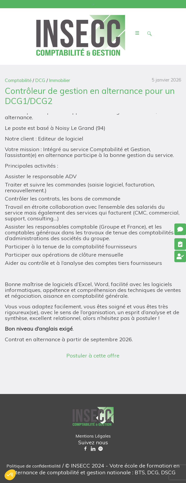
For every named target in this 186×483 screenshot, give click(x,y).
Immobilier (59, 80)
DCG (40, 80)
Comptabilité (18, 80)
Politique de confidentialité (34, 466)
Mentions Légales (93, 436)
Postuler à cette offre (92, 355)
